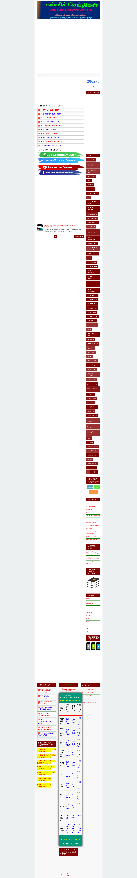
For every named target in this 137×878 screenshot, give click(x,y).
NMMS (67, 817)
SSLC (87, 618)
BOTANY (90, 185)
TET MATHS (90, 339)
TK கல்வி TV (89, 612)
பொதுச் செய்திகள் (92, 455)
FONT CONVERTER (91, 536)
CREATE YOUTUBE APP (92, 512)
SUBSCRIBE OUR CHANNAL (70, 839)
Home (88, 609)
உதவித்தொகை (91, 398)
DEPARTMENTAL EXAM (92, 202)
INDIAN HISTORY (92, 243)
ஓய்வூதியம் (90, 403)
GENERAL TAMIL (92, 218)
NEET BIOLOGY (91, 262)
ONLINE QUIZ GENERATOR (93, 516)
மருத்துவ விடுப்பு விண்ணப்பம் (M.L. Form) (92, 557)
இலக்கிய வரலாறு (92, 384)
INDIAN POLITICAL (92, 254)
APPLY (89, 180)
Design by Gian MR (64, 876)
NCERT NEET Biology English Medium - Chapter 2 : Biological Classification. (60, 226)
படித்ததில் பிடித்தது (92, 446)
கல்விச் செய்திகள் (92, 415)
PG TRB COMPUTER (90, 284)
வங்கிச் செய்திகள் (92, 463)
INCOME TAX (91, 227)
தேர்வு (89, 438)
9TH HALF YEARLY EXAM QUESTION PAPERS (46, 767)
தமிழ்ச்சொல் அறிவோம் (90, 427)
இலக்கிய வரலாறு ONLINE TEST (92, 389)
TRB (87, 631)
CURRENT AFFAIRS (92, 193)
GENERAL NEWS (92, 214)
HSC (87, 622)
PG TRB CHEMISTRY (90, 271)
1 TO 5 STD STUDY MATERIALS (88, 702)
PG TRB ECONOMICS (91, 290)
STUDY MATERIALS (79, 828)
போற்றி (89, 459)
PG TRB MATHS (92, 304)
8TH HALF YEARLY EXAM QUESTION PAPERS (46, 773)
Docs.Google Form (91, 522)
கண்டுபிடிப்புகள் (92, 407)
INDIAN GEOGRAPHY (91, 238)
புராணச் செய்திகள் (92, 451)
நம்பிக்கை (90, 442)
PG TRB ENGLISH (92, 295)
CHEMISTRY (90, 189)
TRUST (73, 817)
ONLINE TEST (89, 615)
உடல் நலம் (90, 394)
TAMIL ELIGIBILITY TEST (92, 334)
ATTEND (73, 721)
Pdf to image (89, 519)
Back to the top (73, 876)
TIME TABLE (91, 352)
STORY (89, 329)
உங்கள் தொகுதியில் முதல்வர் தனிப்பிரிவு (91, 532)
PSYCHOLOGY (91, 321)
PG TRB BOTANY (92, 266)
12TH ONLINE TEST (91, 171)
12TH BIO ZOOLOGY (90, 165)
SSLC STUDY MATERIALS (87, 695)
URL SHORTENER (90, 506)
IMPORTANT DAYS (92, 222)
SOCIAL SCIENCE (92, 325)
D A (88, 197)
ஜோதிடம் (94, 472)
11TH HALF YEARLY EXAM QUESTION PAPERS (46, 756)
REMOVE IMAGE (90, 503)
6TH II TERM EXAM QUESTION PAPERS (44, 785)
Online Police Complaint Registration (92, 602)
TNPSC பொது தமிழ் (93, 365)
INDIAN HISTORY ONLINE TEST (92, 248)
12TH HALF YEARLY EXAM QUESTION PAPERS (46, 750)
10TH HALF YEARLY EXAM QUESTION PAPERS (46, 762)
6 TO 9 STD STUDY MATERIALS (88, 699)
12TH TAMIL (91, 176)
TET (87, 628)
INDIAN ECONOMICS (91, 232)
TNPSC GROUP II (92, 361)
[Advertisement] (68, 32)
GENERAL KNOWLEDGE (91, 209)
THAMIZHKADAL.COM (68, 828)
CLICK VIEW (79, 721)
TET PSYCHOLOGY (92, 344)
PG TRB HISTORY (92, 299)
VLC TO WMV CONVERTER (93, 525)
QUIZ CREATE (89, 528)
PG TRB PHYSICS (92, 308)
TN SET (89, 356)
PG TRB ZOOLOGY (92, 316)
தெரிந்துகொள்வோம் (92, 433)
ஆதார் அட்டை (91, 379)
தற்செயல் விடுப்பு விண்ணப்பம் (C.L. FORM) (92, 552)
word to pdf (89, 509)
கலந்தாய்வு (90, 411)
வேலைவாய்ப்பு (91, 468)
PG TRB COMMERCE (90, 278)
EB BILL (88, 599)
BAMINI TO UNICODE (91, 540)
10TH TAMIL (91, 160)
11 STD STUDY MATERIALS (87, 692)
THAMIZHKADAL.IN (73, 828)
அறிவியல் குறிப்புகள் (90, 374)
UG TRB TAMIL (91, 369)
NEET (89, 258)
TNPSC (88, 625)
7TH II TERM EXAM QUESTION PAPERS (44, 779)
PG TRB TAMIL (91, 312)
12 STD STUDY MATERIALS (87, 689)
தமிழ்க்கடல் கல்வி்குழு (90, 420)
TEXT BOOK (90, 348)
